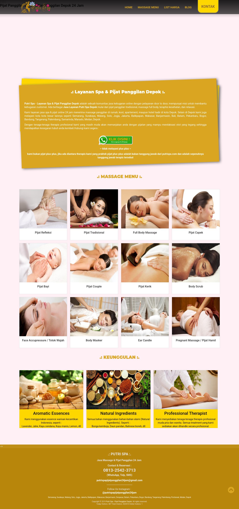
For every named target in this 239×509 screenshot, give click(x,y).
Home (129, 7)
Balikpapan (92, 497)
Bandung (148, 497)
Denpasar (119, 497)
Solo (73, 497)
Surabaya (60, 497)
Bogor (141, 497)
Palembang (166, 497)
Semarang (52, 497)
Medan (182, 497)
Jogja (78, 497)
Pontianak (175, 497)
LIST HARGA (171, 7)
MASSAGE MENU (148, 7)
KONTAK (208, 7)
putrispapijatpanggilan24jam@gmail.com (120, 480)
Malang (68, 497)
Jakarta (84, 497)
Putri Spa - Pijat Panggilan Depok (119, 501)
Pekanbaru (134, 497)
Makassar (101, 497)
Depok (188, 497)
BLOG (188, 7)
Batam (126, 497)
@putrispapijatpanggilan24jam (119, 492)
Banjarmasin (110, 497)
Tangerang (156, 497)
